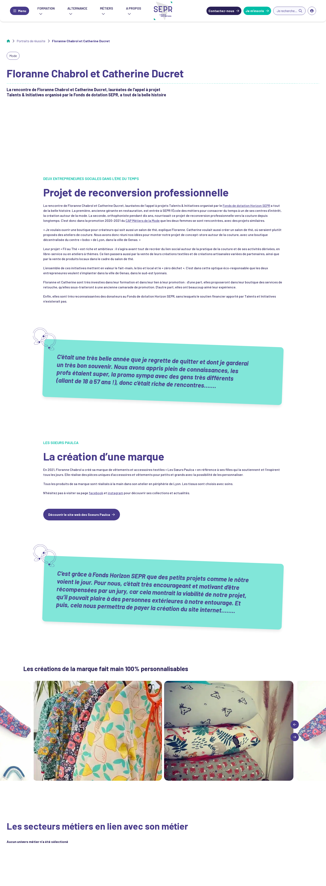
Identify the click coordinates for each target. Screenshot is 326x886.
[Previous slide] (295, 725)
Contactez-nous (221, 11)
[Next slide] (295, 737)
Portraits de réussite (31, 41)
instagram (115, 493)
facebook (96, 493)
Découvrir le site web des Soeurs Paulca (79, 514)
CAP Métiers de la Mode (143, 220)
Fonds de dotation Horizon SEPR (246, 205)
